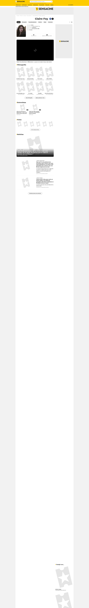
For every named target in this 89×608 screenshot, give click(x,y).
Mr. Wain (30, 97)
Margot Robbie (41, 3)
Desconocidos (30, 83)
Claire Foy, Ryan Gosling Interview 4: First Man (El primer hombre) (34, 116)
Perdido (40, 97)
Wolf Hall (60, 594)
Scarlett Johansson (36, 3)
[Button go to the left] (69, 26)
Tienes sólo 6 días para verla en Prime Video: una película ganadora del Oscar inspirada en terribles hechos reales (45, 185)
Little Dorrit (64, 594)
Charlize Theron (46, 3)
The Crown (39, 83)
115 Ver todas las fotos (35, 134)
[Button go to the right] (71, 26)
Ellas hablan (49, 83)
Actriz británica (29, 20)
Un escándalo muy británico (21, 97)
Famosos (21, 20)
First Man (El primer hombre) (49, 97)
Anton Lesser (58, 593)
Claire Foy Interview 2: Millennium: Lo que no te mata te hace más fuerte (22, 116)
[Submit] (51, 1)
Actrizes (24, 20)
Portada (18, 20)
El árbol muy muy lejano (21, 83)
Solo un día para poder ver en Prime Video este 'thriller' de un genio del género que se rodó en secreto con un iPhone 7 (32, 157)
